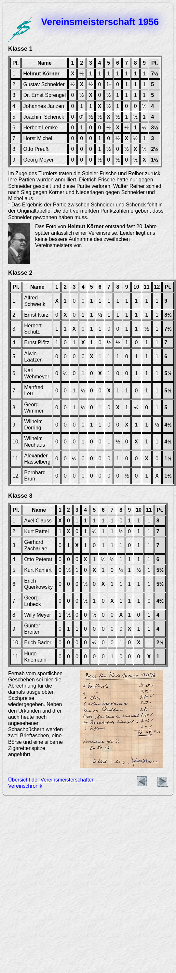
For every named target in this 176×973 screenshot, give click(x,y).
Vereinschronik (25, 786)
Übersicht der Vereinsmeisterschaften (51, 779)
